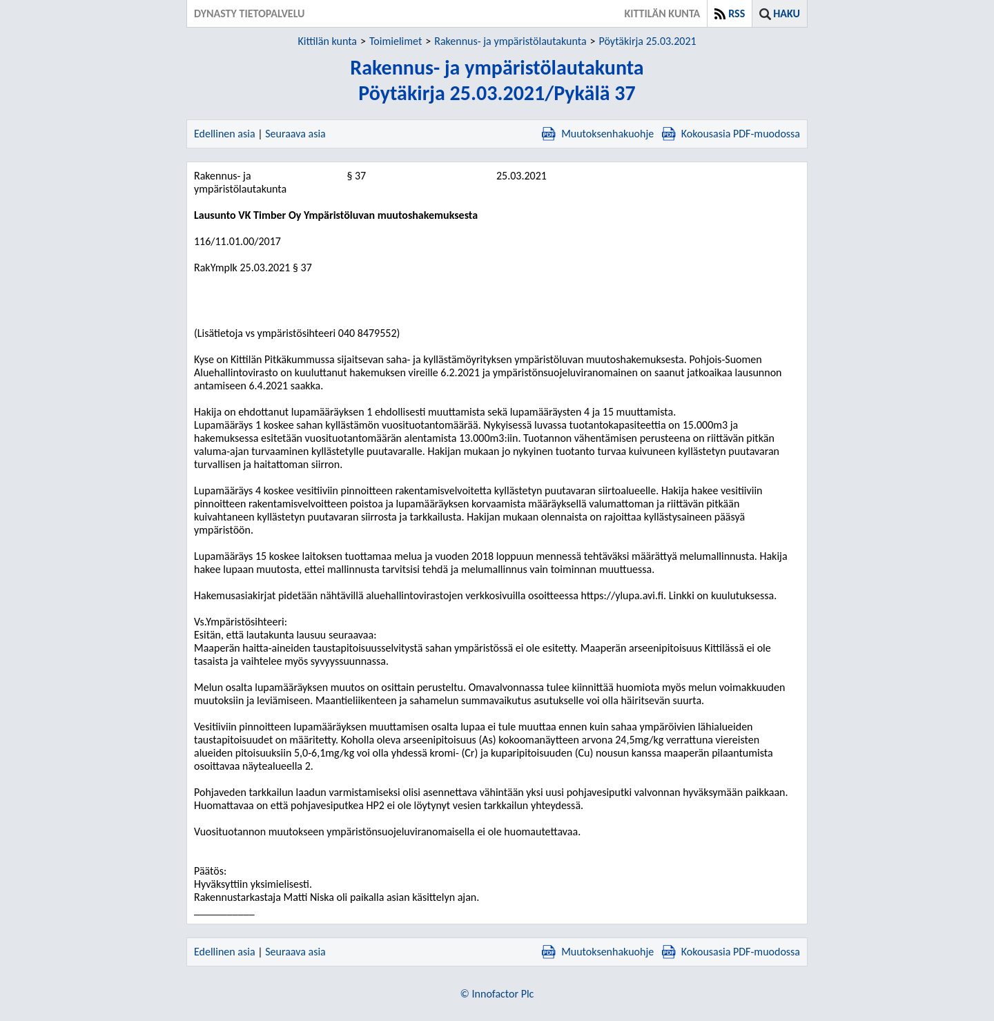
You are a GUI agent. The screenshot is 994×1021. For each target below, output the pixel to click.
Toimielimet (395, 41)
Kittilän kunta (327, 41)
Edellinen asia (224, 133)
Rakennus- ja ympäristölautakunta (510, 41)
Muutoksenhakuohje (598, 133)
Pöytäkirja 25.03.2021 (647, 41)
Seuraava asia (295, 133)
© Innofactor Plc (497, 993)
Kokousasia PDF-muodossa (731, 133)
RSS (736, 13)
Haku (786, 13)
